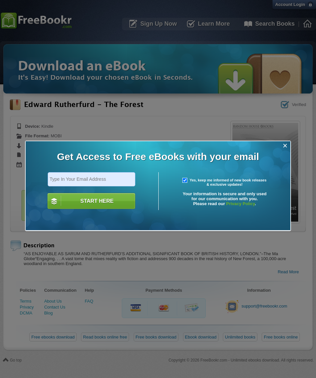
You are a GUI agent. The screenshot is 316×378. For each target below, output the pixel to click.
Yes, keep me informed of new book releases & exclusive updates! (224, 182)
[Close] (285, 145)
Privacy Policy (240, 203)
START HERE (97, 201)
